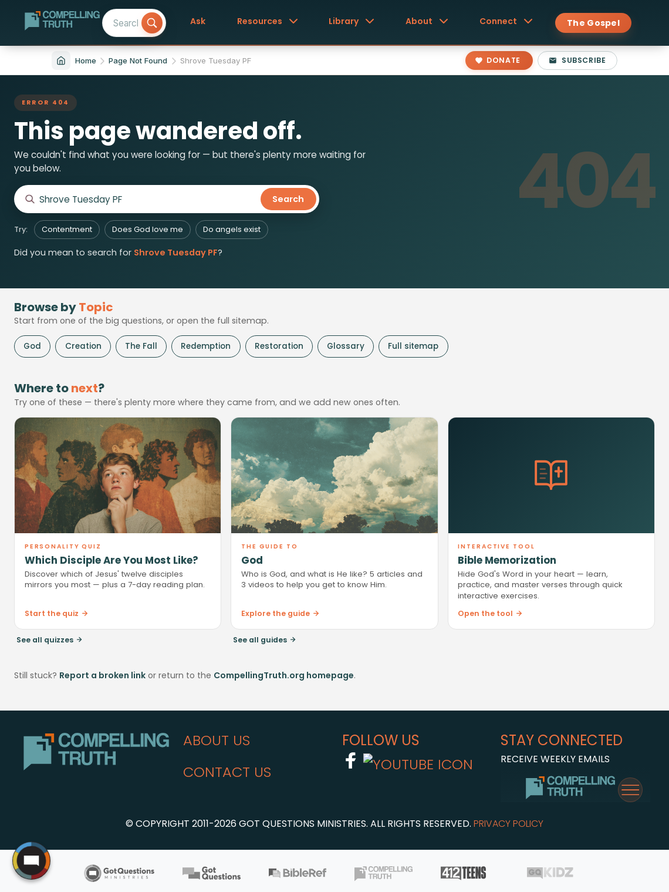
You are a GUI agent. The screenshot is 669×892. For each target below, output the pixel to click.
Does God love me (147, 229)
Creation (83, 346)
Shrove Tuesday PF (176, 252)
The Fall (141, 346)
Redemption (206, 346)
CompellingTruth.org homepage (284, 675)
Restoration (279, 346)
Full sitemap (413, 346)
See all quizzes (49, 640)
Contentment (67, 229)
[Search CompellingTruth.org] (147, 199)
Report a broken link (102, 675)
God (32, 346)
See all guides (264, 640)
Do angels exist (232, 229)
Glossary (345, 346)
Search (288, 199)
